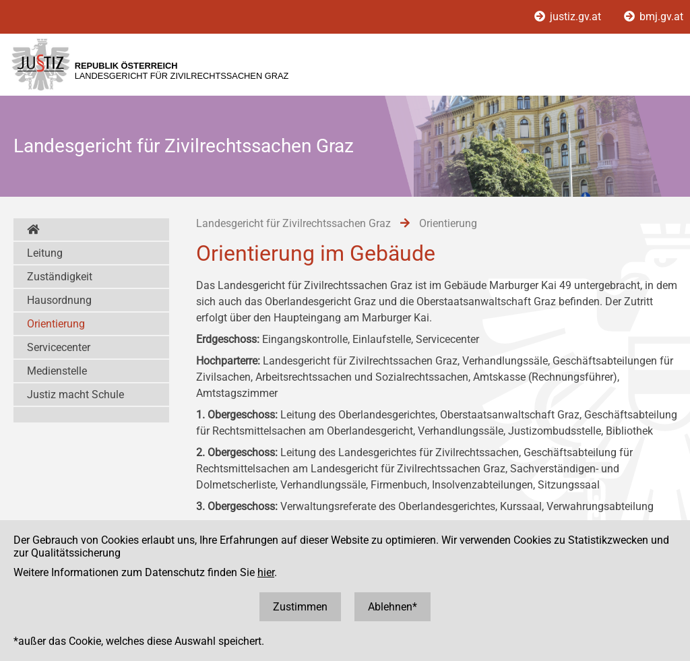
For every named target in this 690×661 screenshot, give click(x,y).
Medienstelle (57, 371)
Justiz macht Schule (75, 394)
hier (265, 572)
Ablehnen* (392, 606)
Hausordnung (59, 300)
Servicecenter (58, 347)
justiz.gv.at (569, 16)
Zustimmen (300, 606)
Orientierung (56, 323)
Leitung (45, 253)
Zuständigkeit (59, 276)
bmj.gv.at (653, 16)
